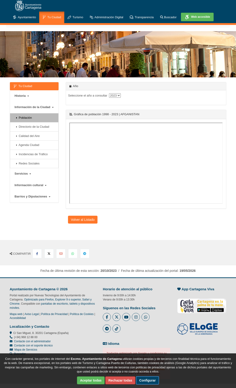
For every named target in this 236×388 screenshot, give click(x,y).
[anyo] (115, 95)
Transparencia (142, 17)
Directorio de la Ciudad (32, 126)
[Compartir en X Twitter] (49, 253)
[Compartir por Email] (60, 253)
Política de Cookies (82, 314)
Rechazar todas (120, 380)
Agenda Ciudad (27, 145)
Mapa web (16, 314)
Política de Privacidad (54, 314)
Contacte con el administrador (32, 341)
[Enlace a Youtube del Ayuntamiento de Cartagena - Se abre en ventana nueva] (126, 317)
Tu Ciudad (51, 17)
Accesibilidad (18, 318)
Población (24, 117)
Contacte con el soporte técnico (33, 345)
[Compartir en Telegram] (84, 253)
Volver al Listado (83, 219)
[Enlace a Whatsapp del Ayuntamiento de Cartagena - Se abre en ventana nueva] (146, 317)
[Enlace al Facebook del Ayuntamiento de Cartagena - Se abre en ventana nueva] (107, 317)
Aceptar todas (90, 380)
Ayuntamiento (24, 17)
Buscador (168, 17)
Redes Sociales (28, 163)
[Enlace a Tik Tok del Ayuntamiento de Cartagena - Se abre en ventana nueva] (116, 328)
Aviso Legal (32, 314)
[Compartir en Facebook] (37, 253)
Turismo (75, 17)
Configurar (147, 380)
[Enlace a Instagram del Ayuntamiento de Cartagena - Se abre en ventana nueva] (136, 317)
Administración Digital (106, 17)
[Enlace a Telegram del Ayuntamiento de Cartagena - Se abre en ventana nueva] (107, 328)
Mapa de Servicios (23, 349)
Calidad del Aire (28, 136)
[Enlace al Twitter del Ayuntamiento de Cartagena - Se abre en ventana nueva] (116, 317)
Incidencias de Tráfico (32, 154)
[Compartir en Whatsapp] (72, 253)
